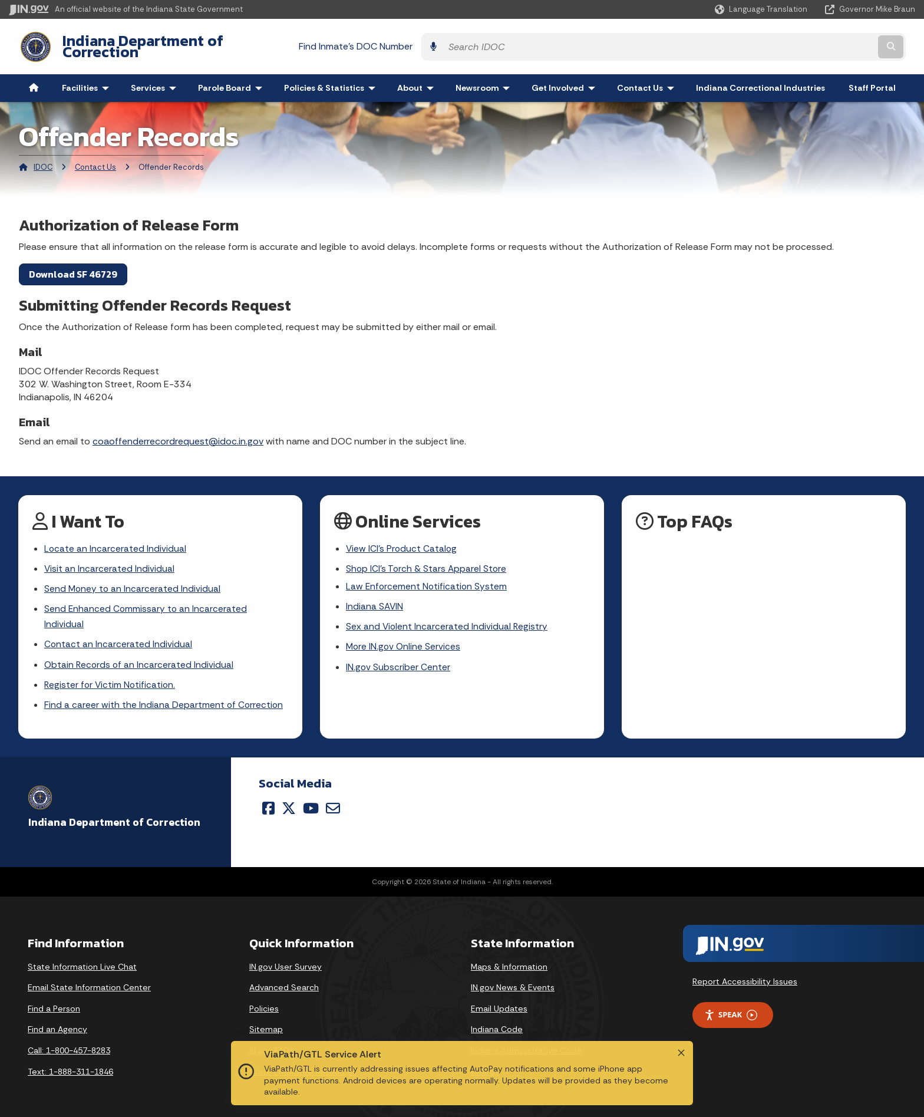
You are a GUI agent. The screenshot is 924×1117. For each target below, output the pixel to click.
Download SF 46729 (73, 265)
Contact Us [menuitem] (648, 79)
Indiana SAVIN (375, 600)
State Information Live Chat (82, 963)
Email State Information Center (89, 984)
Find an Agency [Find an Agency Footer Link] (57, 1026)
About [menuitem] (418, 79)
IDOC (43, 158)
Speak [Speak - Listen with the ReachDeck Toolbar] (730, 1011)
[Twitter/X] (289, 805)
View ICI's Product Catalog (402, 540)
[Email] (333, 805)
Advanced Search (284, 984)
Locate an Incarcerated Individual (115, 540)
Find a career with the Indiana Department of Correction (164, 701)
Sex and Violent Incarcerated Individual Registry (447, 620)
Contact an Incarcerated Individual (118, 639)
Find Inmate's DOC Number (637, 41)
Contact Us (95, 158)
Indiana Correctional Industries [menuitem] (760, 79)
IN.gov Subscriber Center (398, 662)
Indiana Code (497, 1026)
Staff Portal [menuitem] (872, 79)
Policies (264, 1005)
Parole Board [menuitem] (233, 79)
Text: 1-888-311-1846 (70, 1068)
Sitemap (266, 1026)
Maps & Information (509, 963)
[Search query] (804, 42)
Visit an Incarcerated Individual (109, 561)
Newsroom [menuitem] (485, 79)
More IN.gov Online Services (404, 641)
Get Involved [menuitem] (566, 79)
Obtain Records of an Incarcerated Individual (140, 660)
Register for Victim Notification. (111, 680)
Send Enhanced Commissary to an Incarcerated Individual (146, 610)
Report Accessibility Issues (744, 978)
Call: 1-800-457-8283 (69, 1047)
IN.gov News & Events (513, 984)
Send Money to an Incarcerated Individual (133, 581)
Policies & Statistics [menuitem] (332, 79)
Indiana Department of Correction (171, 42)
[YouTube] (311, 805)
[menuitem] (33, 79)
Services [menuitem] (156, 79)
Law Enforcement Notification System (427, 579)
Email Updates (499, 1005)
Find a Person (54, 1005)
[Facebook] (268, 805)
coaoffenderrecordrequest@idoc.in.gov (178, 432)
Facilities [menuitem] (88, 79)
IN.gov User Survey (285, 963)
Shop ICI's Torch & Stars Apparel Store (427, 561)
